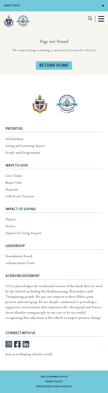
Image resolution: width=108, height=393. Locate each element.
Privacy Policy (54, 381)
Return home (54, 66)
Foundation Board (18, 256)
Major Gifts (13, 182)
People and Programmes (22, 152)
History (10, 219)
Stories (10, 226)
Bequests (11, 189)
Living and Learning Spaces (25, 145)
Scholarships (14, 139)
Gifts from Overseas (19, 196)
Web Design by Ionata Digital (54, 386)
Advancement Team (20, 263)
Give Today (54, 5)
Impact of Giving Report (23, 233)
